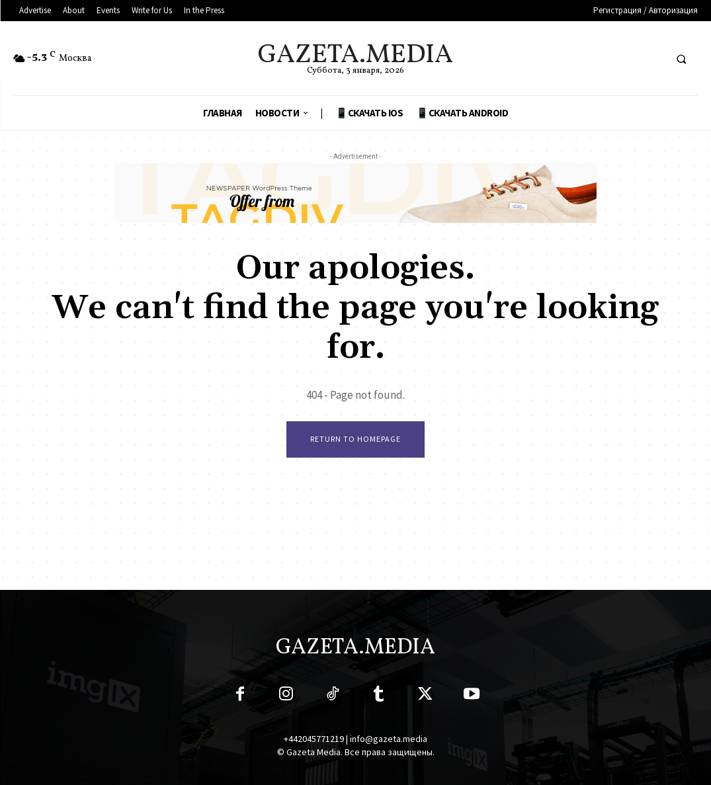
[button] (681, 58)
